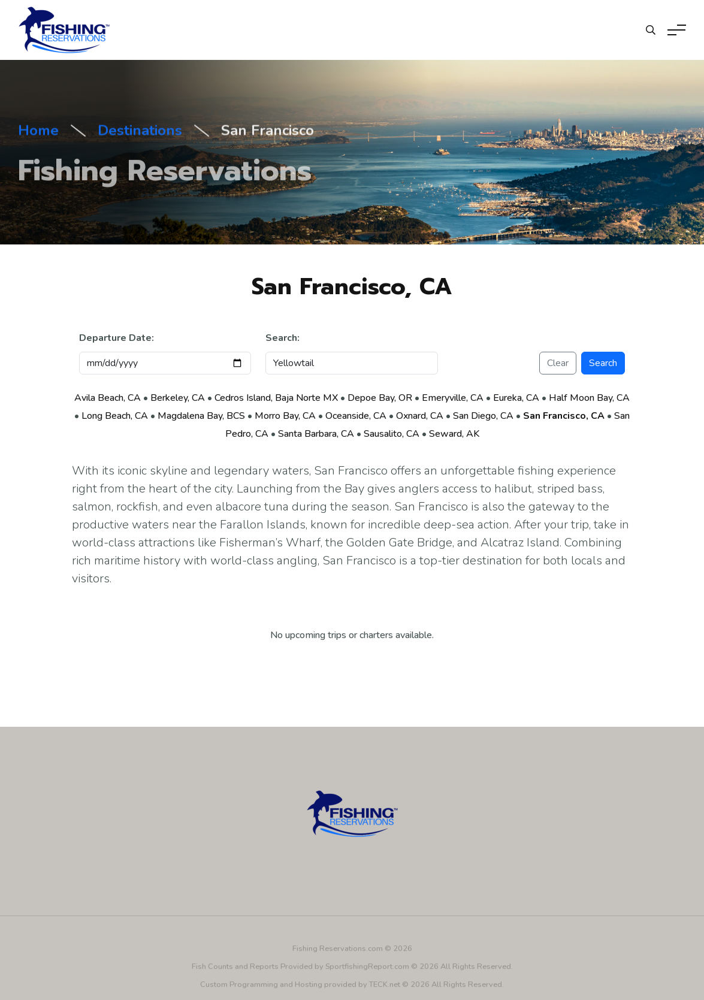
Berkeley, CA (177, 397)
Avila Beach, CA (107, 397)
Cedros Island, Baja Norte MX (276, 397)
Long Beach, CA (114, 415)
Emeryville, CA (453, 397)
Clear (558, 363)
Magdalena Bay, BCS (201, 415)
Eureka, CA (516, 397)
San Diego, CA (483, 415)
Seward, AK (454, 433)
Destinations (140, 132)
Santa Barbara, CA (316, 433)
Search (603, 363)
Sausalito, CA (391, 433)
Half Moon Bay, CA (589, 397)
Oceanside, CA (355, 415)
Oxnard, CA (419, 415)
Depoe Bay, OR (380, 397)
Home (38, 132)
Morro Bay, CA (285, 415)
